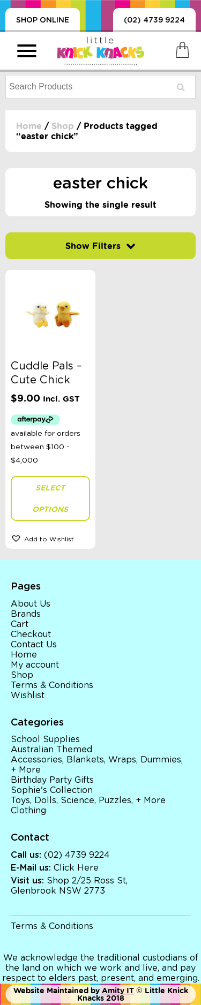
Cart (19, 624)
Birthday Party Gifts (52, 780)
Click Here (76, 868)
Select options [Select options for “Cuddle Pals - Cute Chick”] (50, 498)
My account (35, 665)
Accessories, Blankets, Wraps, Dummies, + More (97, 764)
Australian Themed (51, 749)
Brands (26, 614)
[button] (50, 538)
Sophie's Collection (52, 790)
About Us (30, 604)
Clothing (28, 810)
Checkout (31, 634)
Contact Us (34, 644)
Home (29, 126)
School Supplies (45, 739)
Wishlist (27, 695)
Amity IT (118, 990)
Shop (62, 126)
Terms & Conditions (52, 685)
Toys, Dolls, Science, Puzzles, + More (88, 800)
